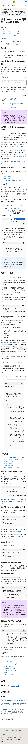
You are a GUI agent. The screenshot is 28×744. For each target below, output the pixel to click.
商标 (2, 742)
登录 (26, 2)
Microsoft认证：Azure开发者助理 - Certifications (12, 709)
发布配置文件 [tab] (13, 205)
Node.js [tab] (21, 376)
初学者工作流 (7, 672)
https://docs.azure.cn (14, 14)
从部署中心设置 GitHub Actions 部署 (10, 34)
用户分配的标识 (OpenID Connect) (17, 103)
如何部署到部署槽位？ (10, 465)
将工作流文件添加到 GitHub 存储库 (13, 180)
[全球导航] (1, 2)
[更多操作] (25, 5)
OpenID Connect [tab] (5, 205)
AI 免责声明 (4, 737)
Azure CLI (9, 209)
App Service (14, 5)
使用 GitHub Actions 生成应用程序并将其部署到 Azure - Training (13, 701)
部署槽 (14, 579)
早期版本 (10, 737)
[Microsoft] (14, 2)
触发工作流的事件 (8, 674)
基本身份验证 (13, 107)
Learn (2, 5)
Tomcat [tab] (17, 376)
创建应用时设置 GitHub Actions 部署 (10, 32)
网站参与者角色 (18, 156)
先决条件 (4, 30)
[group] (14, 223)
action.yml (3, 353)
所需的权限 (17, 150)
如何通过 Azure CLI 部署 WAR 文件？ (13, 459)
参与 (20, 737)
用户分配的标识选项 (18, 147)
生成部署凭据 (7, 176)
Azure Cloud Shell (6, 213)
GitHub (5, 280)
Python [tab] (25, 376)
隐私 (2, 739)
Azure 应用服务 (13, 44)
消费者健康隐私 (9, 739)
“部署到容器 (19, 570)
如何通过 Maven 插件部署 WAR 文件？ (14, 457)
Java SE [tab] (14, 377)
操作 (8, 662)
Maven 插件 (9, 477)
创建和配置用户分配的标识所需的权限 (14, 120)
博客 (15, 737)
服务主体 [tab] (20, 205)
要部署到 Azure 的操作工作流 (11, 670)
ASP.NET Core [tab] (5, 377)
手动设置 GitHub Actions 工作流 (9, 35)
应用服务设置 (6, 626)
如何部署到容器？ (8, 463)
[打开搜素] (22, 2)
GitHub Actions (8, 42)
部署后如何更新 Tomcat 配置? (11, 468)
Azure (7, 5)
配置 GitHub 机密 (8, 178)
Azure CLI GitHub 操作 (14, 481)
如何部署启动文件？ (9, 461)
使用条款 (18, 739)
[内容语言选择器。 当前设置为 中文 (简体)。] (5, 730)
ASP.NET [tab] (10, 376)
